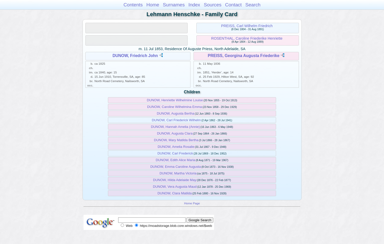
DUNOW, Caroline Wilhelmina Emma (174, 107)
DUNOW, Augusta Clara (175, 133)
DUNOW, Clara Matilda (174, 193)
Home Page (192, 203)
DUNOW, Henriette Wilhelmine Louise (175, 100)
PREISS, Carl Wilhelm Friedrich (246, 26)
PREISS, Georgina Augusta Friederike (243, 55)
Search (252, 4)
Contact (233, 4)
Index (194, 4)
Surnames (174, 4)
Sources (212, 4)
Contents (133, 4)
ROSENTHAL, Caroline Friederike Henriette (246, 38)
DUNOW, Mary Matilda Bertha (176, 140)
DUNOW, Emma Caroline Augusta (175, 167)
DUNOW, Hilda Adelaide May (174, 180)
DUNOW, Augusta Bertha (175, 113)
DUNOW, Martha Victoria (177, 173)
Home (152, 4)
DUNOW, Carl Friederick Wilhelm (176, 120)
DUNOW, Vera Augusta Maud (175, 186)
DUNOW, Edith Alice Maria (175, 160)
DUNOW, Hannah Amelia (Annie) (175, 127)
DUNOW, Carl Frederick (175, 153)
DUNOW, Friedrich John (135, 55)
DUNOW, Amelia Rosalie (176, 147)
